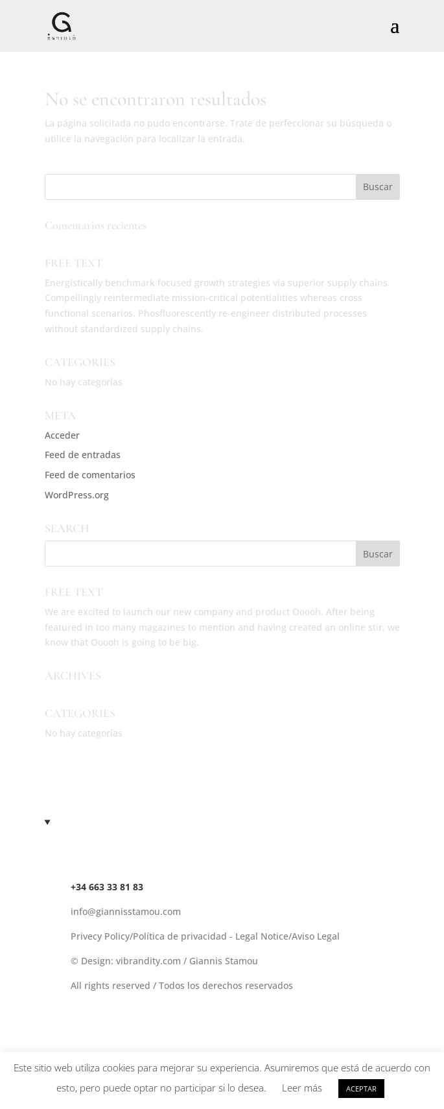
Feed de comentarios (90, 475)
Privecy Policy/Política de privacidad (150, 936)
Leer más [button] (302, 1087)
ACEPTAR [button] (361, 1088)
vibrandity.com (148, 961)
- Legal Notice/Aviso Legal (284, 936)
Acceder (62, 435)
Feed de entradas (83, 454)
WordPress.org (77, 495)
